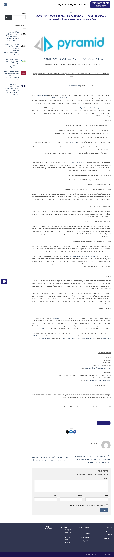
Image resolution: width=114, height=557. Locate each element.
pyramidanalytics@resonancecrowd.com (98, 368)
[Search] (5, 4)
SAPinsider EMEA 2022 (59, 98)
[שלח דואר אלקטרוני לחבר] (67, 432)
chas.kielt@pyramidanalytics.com (98, 380)
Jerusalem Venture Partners (87, 338)
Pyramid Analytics (42, 95)
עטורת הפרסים (57, 318)
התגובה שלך (104, 478)
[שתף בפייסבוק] (74, 432)
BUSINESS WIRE (74, 86)
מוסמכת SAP (73, 142)
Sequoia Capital (105, 338)
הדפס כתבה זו (103, 423)
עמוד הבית (83, 5)
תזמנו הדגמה (45, 328)
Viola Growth (66, 338)
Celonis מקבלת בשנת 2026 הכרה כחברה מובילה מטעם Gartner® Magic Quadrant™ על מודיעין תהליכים (11, 49)
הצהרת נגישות (85, 537)
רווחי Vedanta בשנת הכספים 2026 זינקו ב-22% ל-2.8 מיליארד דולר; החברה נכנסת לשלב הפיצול (11, 63)
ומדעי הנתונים (71, 256)
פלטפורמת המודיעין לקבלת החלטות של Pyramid (95, 108)
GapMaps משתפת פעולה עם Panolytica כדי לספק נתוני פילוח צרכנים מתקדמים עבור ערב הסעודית (11, 36)
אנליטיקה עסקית (82, 256)
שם (106, 496)
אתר (55, 496)
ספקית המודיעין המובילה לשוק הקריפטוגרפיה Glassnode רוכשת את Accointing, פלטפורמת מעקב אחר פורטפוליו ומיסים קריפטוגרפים (92, 459)
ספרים (108, 534)
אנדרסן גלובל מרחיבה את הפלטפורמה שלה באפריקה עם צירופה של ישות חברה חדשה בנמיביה (11, 76)
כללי (71, 12)
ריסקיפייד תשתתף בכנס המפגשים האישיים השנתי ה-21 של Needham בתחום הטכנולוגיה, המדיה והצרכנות (12, 89)
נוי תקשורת (72, 5)
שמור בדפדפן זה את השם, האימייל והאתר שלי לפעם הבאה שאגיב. (86, 505)
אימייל (80, 496)
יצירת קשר (62, 5)
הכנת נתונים (92, 256)
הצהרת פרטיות (84, 527)
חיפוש (23, 13)
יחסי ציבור (106, 538)
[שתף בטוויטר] (71, 432)
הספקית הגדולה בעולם (78, 162)
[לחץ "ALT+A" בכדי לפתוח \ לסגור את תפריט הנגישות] (4, 281)
